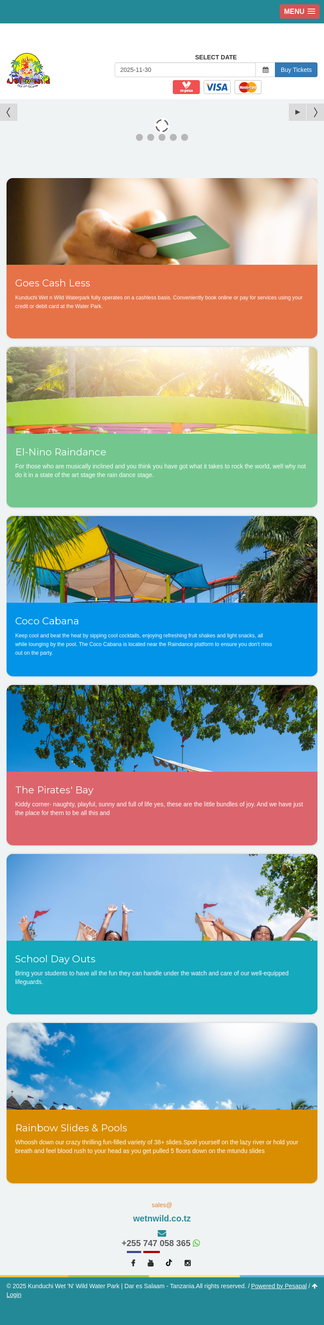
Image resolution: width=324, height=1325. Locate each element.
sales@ (162, 1213)
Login (14, 1294)
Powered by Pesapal (279, 1286)
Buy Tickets (296, 69)
